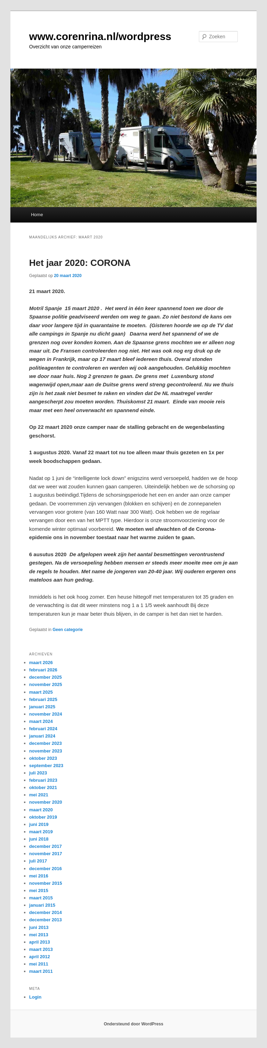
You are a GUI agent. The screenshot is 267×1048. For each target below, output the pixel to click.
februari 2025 (43, 699)
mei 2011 (38, 964)
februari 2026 (43, 669)
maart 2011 (41, 971)
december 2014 (45, 912)
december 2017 (45, 846)
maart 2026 (41, 662)
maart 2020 (41, 809)
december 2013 (45, 919)
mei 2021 (38, 794)
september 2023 (46, 765)
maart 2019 (41, 831)
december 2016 (45, 868)
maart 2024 (41, 721)
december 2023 (45, 743)
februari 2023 (43, 780)
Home (37, 214)
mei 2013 (38, 934)
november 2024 (45, 714)
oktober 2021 (43, 787)
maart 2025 (41, 692)
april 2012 (39, 956)
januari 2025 (42, 706)
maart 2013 (41, 949)
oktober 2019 (43, 817)
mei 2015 (38, 890)
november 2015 (45, 883)
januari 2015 (42, 905)
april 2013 (39, 942)
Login (35, 997)
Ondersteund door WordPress (133, 1024)
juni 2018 (39, 839)
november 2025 (45, 684)
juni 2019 (39, 824)
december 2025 (45, 677)
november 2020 (45, 802)
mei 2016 (38, 875)
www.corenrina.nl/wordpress (100, 36)
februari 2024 (43, 728)
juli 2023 (38, 772)
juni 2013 (39, 927)
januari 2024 (42, 736)
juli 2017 (38, 861)
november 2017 (45, 853)
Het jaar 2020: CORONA (80, 263)
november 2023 (45, 751)
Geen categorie (67, 629)
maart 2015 (41, 897)
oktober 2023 (43, 758)
